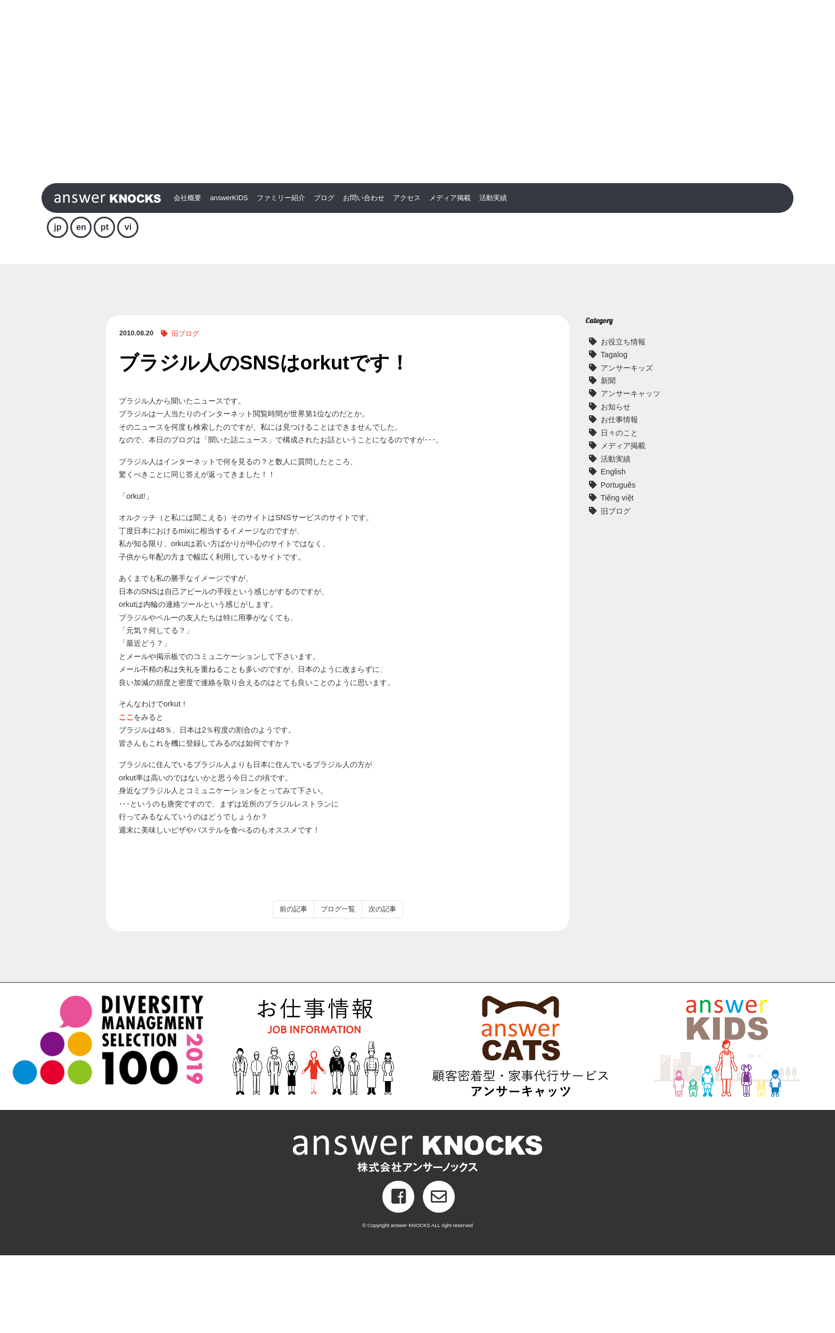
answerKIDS (229, 275)
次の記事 (382, 987)
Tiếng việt (617, 575)
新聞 (608, 458)
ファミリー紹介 (281, 275)
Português (618, 562)
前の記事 (293, 987)
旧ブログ (185, 411)
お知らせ (616, 484)
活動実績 (493, 275)
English (613, 549)
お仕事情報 (619, 497)
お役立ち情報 (623, 419)
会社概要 (187, 275)
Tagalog (614, 432)
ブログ (324, 275)
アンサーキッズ (627, 445)
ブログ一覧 (338, 987)
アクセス (407, 275)
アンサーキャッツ (630, 471)
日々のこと (619, 510)
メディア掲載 (450, 275)
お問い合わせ (363, 275)
